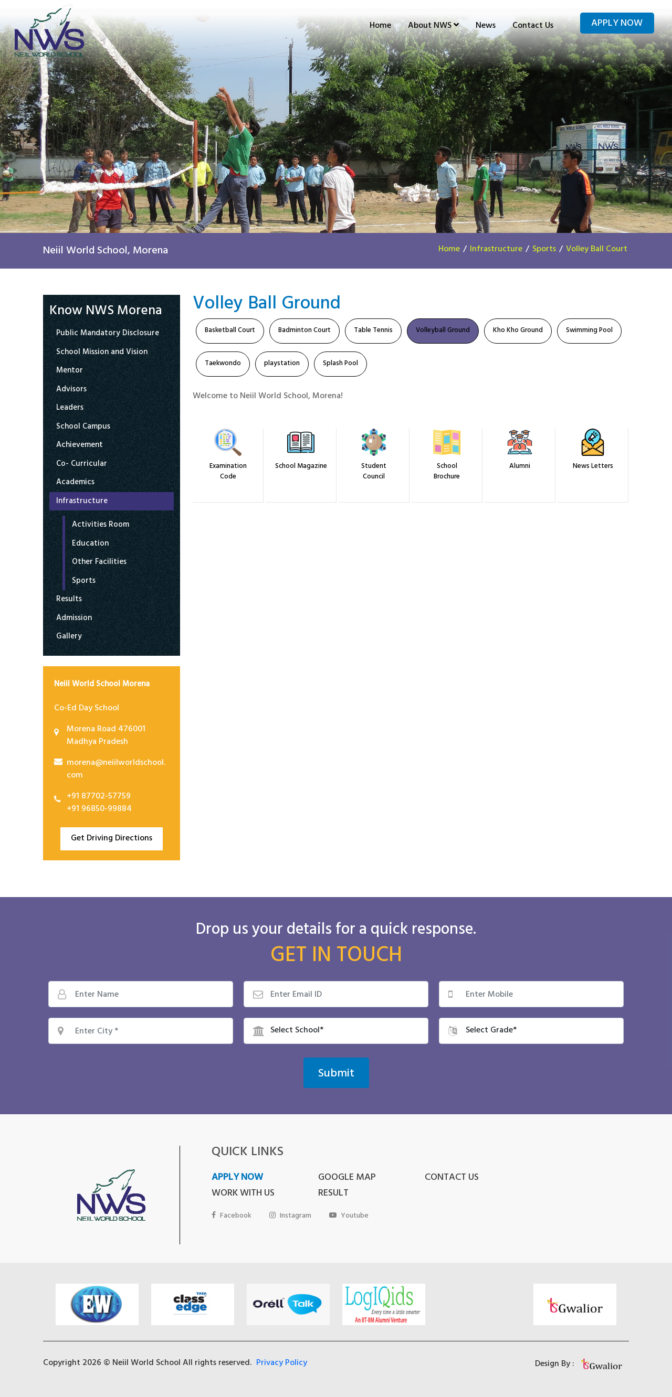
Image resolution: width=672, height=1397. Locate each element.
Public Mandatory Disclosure (107, 334)
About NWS (433, 26)
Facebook (231, 1216)
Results (69, 600)
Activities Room (100, 526)
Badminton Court (304, 331)
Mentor (69, 372)
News (486, 26)
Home (380, 26)
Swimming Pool (589, 331)
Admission (74, 619)
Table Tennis (373, 331)
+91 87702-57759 (99, 797)
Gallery (69, 638)
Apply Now (617, 24)
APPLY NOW (237, 1178)
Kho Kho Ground (518, 331)
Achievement (79, 446)
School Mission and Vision (102, 353)
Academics (75, 483)
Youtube (349, 1216)
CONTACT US (452, 1178)
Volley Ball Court (596, 250)
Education (90, 545)
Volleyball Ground (443, 331)
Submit (336, 1074)
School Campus (83, 428)
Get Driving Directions (111, 839)
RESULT (333, 1194)
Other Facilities (99, 563)
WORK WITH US (243, 1194)
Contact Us (532, 26)
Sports (544, 250)
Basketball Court (230, 331)
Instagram (290, 1216)
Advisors (71, 391)
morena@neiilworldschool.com (116, 769)
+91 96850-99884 (99, 809)
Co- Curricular (81, 465)
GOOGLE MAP (347, 1178)
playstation (282, 364)
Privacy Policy (281, 1363)
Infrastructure (496, 250)
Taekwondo (223, 364)
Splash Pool (340, 364)
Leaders (69, 409)
